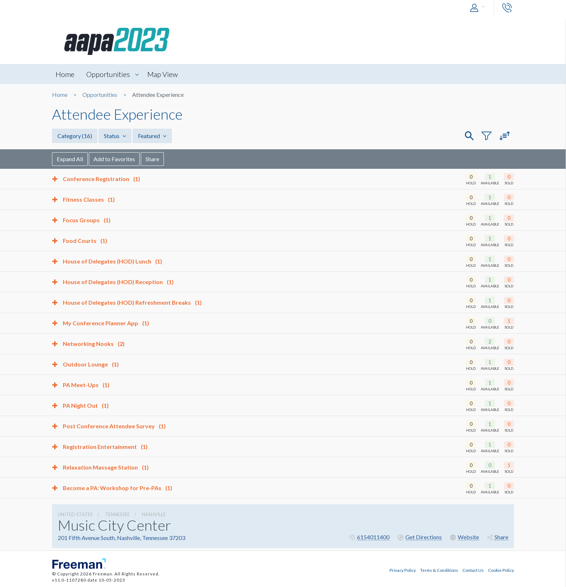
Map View (162, 74)
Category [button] (74, 135)
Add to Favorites (114, 158)
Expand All (70, 158)
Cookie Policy (501, 570)
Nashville (154, 514)
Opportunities (108, 74)
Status (115, 135)
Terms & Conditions (439, 570)
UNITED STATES (75, 514)
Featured (152, 135)
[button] (479, 8)
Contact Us (473, 570)
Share (152, 158)
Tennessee (117, 514)
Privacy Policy (402, 570)
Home (65, 74)
